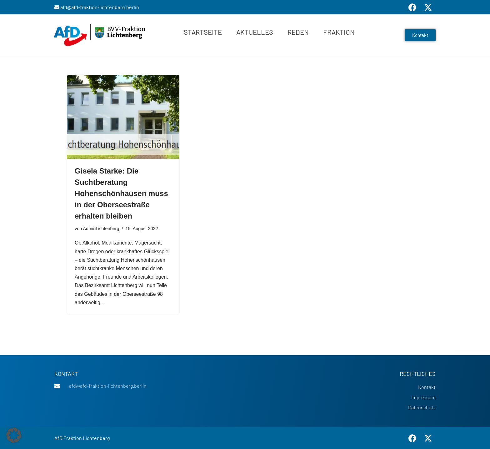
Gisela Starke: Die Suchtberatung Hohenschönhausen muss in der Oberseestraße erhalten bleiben (121, 193)
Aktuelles (254, 32)
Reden (298, 32)
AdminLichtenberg (101, 228)
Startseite (203, 32)
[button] (14, 435)
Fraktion (339, 32)
